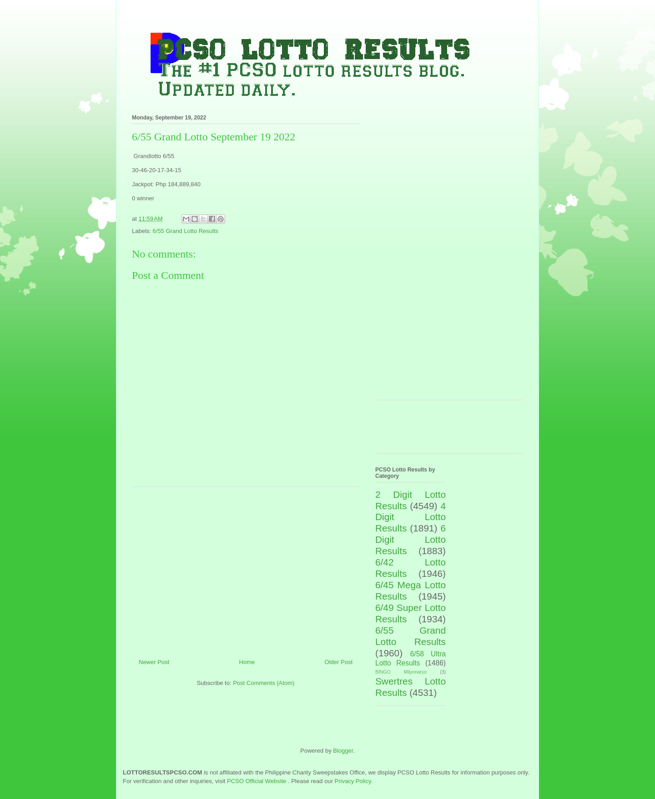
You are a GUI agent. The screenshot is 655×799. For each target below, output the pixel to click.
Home (247, 662)
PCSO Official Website (256, 781)
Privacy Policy (353, 781)
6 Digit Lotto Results (410, 539)
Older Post (339, 662)
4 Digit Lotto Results (410, 517)
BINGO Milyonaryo (401, 672)
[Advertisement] (245, 569)
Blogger (343, 750)
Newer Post (154, 662)
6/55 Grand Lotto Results (186, 231)
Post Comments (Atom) (263, 683)
